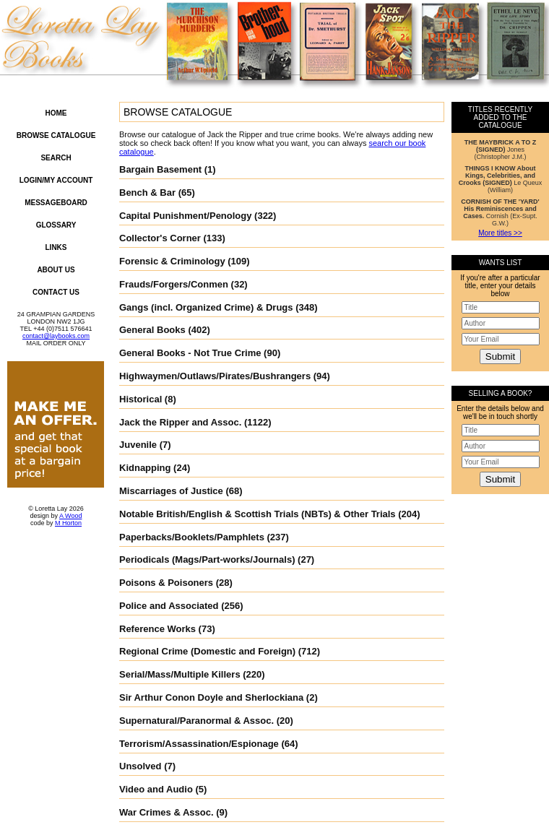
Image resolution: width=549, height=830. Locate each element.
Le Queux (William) (500, 179)
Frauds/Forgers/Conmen (173, 284)
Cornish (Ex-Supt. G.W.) (500, 212)
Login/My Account (56, 180)
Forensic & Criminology (172, 261)
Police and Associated (169, 605)
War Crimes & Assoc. (166, 812)
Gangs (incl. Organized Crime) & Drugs (206, 307)
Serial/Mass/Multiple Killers (180, 674)
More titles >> (500, 233)
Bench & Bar (147, 192)
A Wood (70, 515)
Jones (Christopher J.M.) (500, 149)
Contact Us (56, 292)
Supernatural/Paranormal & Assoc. (196, 720)
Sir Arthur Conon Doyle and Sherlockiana (211, 697)
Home (56, 113)
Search (55, 158)
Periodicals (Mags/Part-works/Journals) (207, 559)
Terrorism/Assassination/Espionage (199, 743)
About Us (55, 270)
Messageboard (56, 203)
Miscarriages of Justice (171, 490)
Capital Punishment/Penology (185, 215)
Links (56, 247)
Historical (140, 399)
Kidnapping (145, 467)
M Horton (68, 523)
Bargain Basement (160, 169)
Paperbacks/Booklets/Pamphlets (191, 537)
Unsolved (140, 766)
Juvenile (138, 444)
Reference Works (157, 628)
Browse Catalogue (56, 135)
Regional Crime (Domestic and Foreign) (207, 651)
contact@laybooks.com (56, 336)
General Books (152, 329)
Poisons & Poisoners (166, 582)
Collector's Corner (160, 238)
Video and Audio (156, 789)
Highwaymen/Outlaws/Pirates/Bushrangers (215, 376)
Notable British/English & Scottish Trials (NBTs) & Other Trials (257, 514)
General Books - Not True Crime (190, 352)
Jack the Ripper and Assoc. (180, 422)
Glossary (56, 225)
